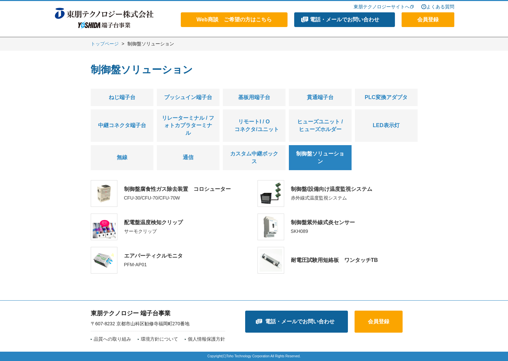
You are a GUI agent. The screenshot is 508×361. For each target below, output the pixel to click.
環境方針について (159, 339)
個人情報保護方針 (206, 339)
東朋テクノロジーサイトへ (382, 6)
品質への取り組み (112, 339)
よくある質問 (440, 6)
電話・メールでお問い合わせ (344, 19)
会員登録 (428, 19)
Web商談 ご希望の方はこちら (234, 19)
